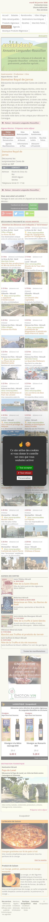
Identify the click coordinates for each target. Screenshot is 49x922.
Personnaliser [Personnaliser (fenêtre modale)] (24, 478)
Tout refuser (24, 473)
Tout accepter (24, 467)
